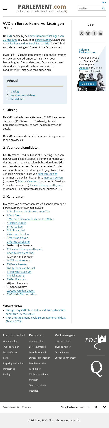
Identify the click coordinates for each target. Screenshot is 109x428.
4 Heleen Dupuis (16, 223)
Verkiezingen (65, 335)
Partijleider (35, 368)
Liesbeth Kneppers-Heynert (46, 185)
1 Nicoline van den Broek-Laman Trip (28, 211)
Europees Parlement (65, 357)
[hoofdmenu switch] (5, 9)
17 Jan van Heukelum (19, 272)
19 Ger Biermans (17, 279)
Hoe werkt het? (37, 341)
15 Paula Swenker (17, 264)
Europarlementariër (39, 357)
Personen (36, 335)
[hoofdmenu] (6, 9)
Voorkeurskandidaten (23, 95)
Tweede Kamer (11, 346)
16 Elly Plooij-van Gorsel (21, 268)
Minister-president (39, 374)
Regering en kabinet (13, 363)
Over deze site (11, 407)
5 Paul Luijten (15, 226)
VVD (9, 36)
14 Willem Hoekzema (19, 260)
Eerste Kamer (43, 39)
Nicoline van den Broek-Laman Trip (28, 43)
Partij (6, 357)
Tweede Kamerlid (38, 352)
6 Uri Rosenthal (16, 230)
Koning (6, 374)
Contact (26, 407)
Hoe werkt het (10, 341)
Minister (33, 379)
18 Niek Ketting (16, 275)
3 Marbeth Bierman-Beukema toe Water (30, 219)
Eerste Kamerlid (37, 346)
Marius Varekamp (28, 181)
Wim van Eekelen (47, 174)
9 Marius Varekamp (18, 241)
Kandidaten (17, 99)
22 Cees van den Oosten (21, 290)
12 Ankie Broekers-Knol (20, 253)
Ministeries (9, 368)
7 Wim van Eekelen (18, 234)
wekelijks (83, 67)
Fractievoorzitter (37, 363)
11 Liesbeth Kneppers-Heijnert (25, 249)
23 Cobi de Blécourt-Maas (22, 294)
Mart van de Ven (53, 177)
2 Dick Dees (13, 215)
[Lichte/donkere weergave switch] (105, 2)
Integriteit (34, 390)
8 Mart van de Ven (17, 238)
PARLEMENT (42, 6)
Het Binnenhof (14, 335)
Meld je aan (88, 83)
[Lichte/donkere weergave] (105, 3)
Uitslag (15, 91)
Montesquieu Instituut (53, 11)
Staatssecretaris (37, 385)
